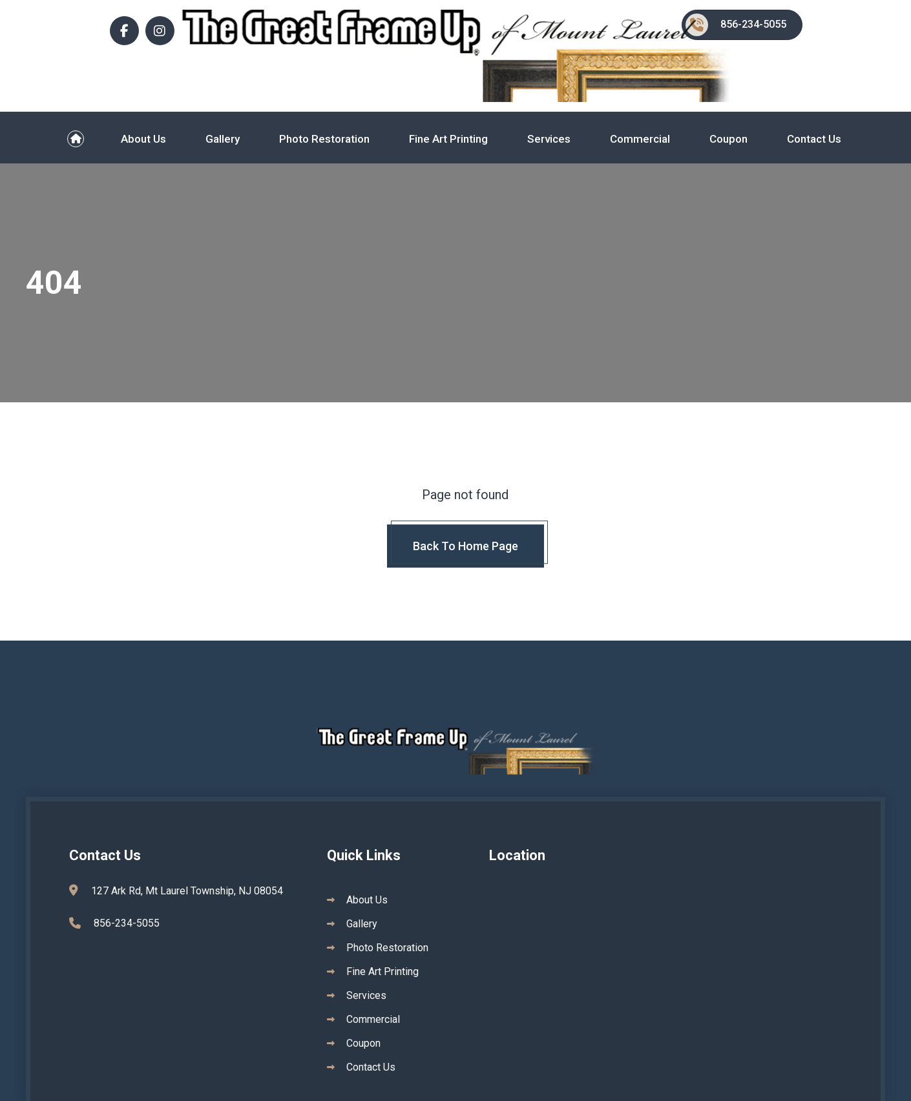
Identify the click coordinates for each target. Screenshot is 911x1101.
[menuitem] (76, 139)
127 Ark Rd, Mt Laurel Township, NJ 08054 (187, 898)
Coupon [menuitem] (728, 139)
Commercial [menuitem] (640, 139)
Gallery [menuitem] (222, 139)
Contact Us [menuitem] (814, 139)
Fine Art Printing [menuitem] (448, 139)
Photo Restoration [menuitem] (324, 139)
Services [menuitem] (549, 139)
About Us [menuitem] (143, 139)
